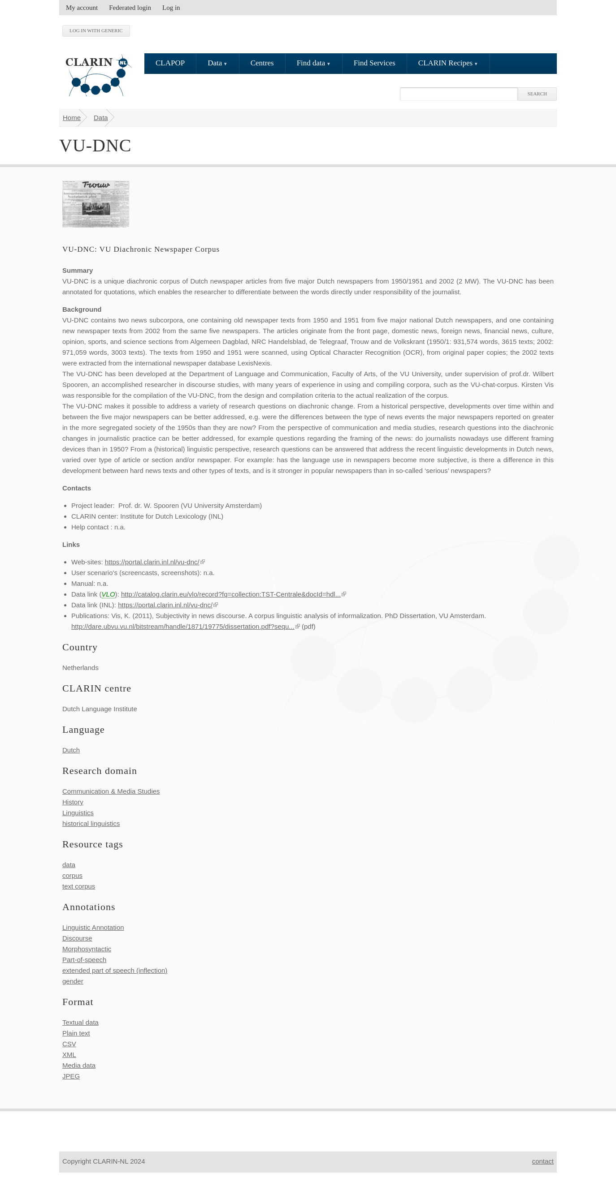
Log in (171, 7)
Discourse (77, 938)
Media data (78, 1065)
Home (72, 117)
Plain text (76, 1033)
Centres (262, 63)
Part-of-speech (84, 959)
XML (69, 1054)
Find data (311, 63)
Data (215, 63)
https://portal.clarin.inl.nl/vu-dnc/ (155, 562)
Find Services (374, 63)
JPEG (71, 1076)
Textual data (80, 1022)
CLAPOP (170, 63)
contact (543, 1161)
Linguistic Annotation (93, 927)
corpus (72, 875)
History (72, 802)
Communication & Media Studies (111, 791)
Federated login (130, 7)
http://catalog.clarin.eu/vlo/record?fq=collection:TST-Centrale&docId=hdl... (233, 594)
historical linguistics (91, 823)
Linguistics (78, 812)
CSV (69, 1044)
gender (72, 981)
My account (82, 7)
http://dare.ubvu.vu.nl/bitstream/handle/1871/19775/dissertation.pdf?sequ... (185, 626)
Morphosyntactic (86, 949)
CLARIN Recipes (445, 63)
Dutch (71, 750)
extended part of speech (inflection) (114, 970)
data (68, 864)
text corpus (78, 886)
